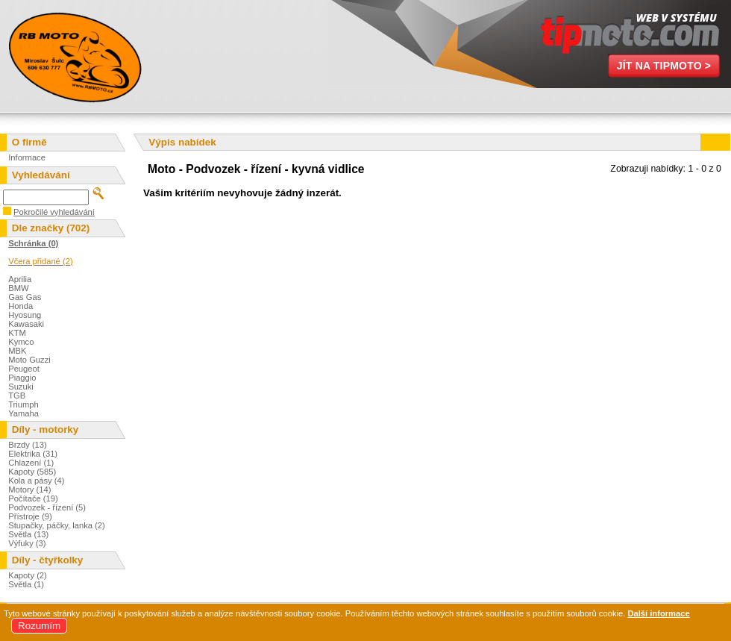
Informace (27, 157)
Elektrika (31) (32, 453)
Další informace (658, 613)
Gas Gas (24, 297)
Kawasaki (26, 323)
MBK (17, 350)
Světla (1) (26, 584)
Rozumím (39, 625)
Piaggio (22, 377)
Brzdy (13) (27, 444)
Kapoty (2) (27, 575)
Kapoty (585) (32, 471)
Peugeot (24, 368)
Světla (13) (28, 534)
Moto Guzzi (29, 359)
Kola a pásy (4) (36, 480)
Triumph (23, 404)
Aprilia (19, 279)
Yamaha (23, 413)
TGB (16, 395)
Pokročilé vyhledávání (54, 211)
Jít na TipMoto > (664, 66)
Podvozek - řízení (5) (47, 507)
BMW (18, 288)
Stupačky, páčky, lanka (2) (56, 525)
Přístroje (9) (29, 516)
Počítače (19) (33, 498)
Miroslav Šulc (74, 56)
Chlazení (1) (31, 462)
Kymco (21, 341)
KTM (17, 332)
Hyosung (24, 314)
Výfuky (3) (27, 543)
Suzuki (21, 386)
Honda (20, 305)
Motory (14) (29, 489)
